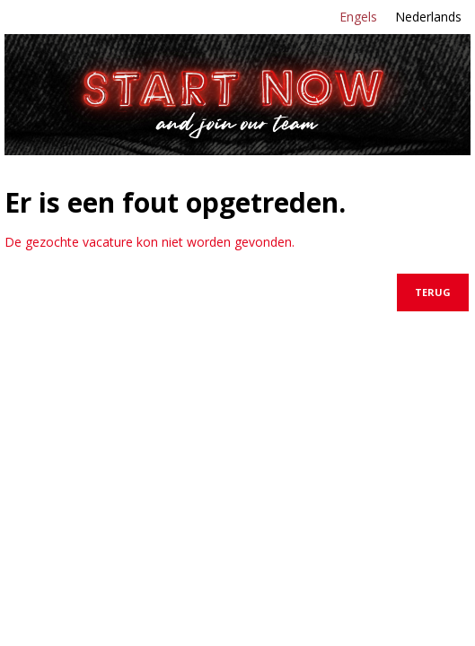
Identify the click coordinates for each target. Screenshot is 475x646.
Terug (433, 292)
